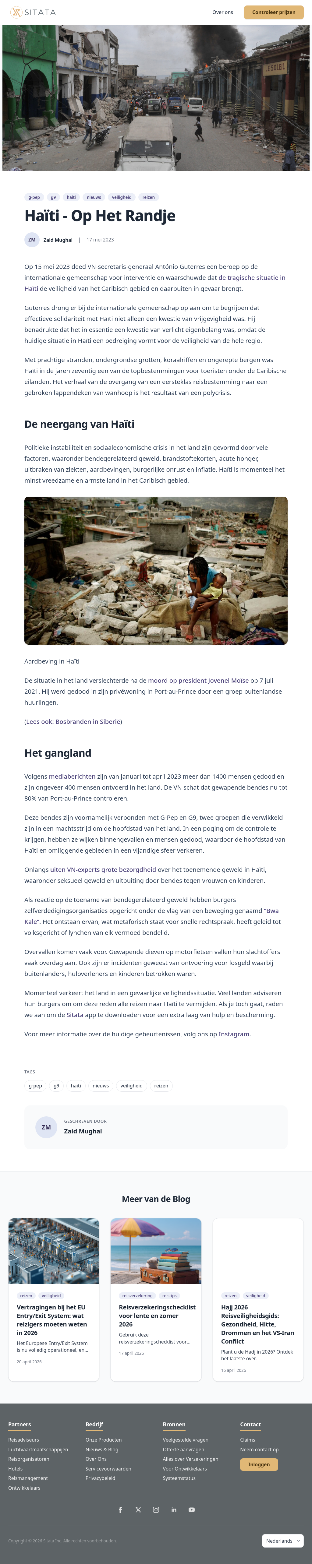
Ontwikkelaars (24, 1488)
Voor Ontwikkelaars (185, 1468)
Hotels (15, 1468)
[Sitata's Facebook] (120, 1509)
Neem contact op (259, 1449)
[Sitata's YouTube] (191, 1509)
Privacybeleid (100, 1478)
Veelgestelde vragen (186, 1439)
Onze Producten (104, 1439)
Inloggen (259, 1464)
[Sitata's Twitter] (138, 1509)
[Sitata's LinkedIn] (174, 1509)
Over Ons (96, 1459)
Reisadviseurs (23, 1439)
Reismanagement (28, 1478)
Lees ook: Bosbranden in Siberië (73, 721)
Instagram (234, 1034)
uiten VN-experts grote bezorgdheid (103, 869)
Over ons (222, 12)
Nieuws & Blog (102, 1449)
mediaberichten (72, 776)
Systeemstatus (179, 1478)
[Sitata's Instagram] (156, 1509)
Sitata (75, 1014)
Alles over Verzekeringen (190, 1459)
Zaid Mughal (83, 1131)
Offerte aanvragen (183, 1449)
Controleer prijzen (274, 12)
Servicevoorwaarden (108, 1468)
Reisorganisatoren (28, 1459)
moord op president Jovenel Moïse (198, 680)
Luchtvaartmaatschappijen (38, 1449)
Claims (247, 1439)
